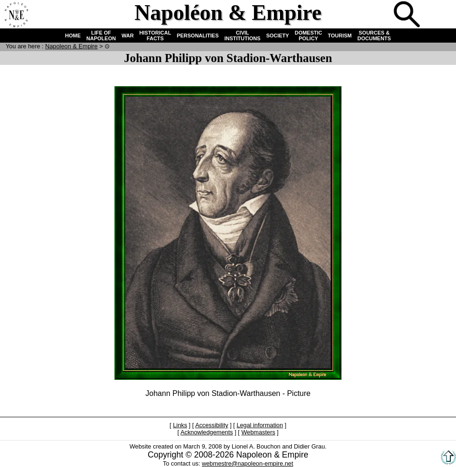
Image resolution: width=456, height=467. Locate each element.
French (439, 15)
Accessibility (211, 425)
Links (180, 425)
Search (408, 15)
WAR (128, 35)
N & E (71, 46)
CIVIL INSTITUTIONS (242, 35)
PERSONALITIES (198, 35)
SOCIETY (277, 35)
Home (16, 15)
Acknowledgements (206, 432)
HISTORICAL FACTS (155, 35)
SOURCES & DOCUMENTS (374, 35)
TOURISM (340, 35)
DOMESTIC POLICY (308, 35)
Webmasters (258, 432)
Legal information (260, 425)
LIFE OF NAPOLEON (101, 35)
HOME (73, 35)
